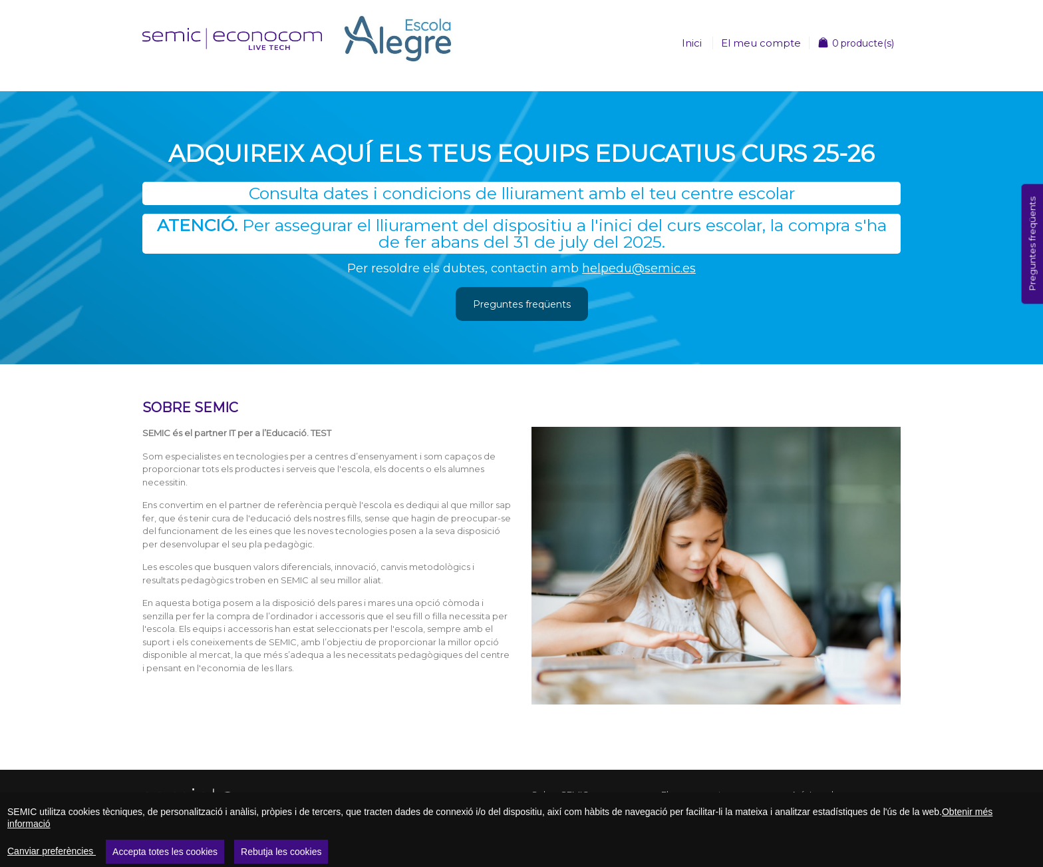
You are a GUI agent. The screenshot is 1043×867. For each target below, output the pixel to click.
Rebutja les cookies (281, 851)
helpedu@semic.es (639, 268)
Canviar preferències (51, 851)
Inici (692, 43)
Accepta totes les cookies (165, 851)
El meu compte (761, 43)
